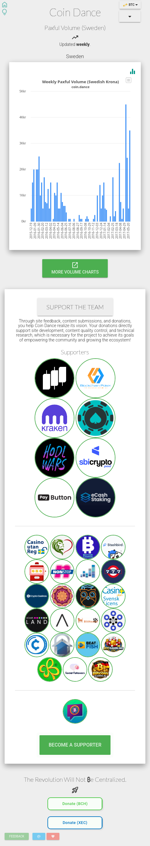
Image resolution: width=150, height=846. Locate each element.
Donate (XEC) (75, 822)
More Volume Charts (75, 267)
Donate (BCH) (75, 803)
